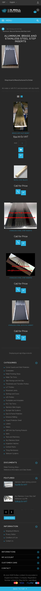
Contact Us (9, 541)
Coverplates (10, 371)
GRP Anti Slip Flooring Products (16, 430)
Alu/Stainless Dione (12, 440)
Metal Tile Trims (11, 377)
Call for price (18, 191)
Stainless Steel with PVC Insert (20, 325)
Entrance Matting (11, 417)
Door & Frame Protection (14, 414)
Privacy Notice (10, 534)
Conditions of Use (12, 537)
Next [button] (11, 512)
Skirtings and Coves (12, 394)
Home (3, 29)
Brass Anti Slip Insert (20, 133)
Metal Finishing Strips (13, 374)
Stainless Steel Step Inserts (21, 230)
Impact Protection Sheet (14, 420)
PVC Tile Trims (11, 404)
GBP (5, 2)
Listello (8, 424)
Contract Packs (11, 447)
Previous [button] (6, 512)
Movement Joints (11, 390)
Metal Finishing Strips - (12, 467)
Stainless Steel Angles (13, 407)
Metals (8, 427)
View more (9, 518)
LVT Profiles (10, 387)
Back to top (20, 589)
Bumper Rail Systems (13, 410)
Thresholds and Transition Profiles (17, 384)
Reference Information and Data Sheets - (18, 470)
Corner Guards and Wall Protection (17, 367)
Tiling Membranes (12, 450)
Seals (7, 434)
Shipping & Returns (12, 531)
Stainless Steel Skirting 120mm (25, 482)
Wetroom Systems (12, 453)
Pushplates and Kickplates (15, 400)
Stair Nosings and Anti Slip (14, 29)
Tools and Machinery (13, 437)
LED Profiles (10, 397)
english (13, 2)
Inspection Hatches (12, 443)
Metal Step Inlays (21, 180)
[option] (20, 488)
